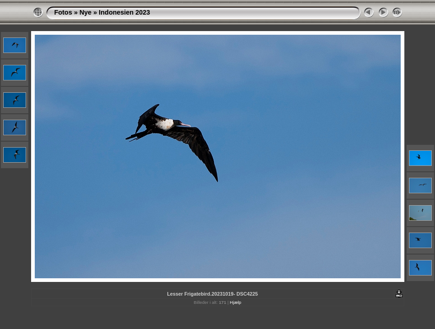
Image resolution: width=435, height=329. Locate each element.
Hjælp (235, 302)
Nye (85, 12)
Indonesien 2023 (124, 12)
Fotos (63, 12)
